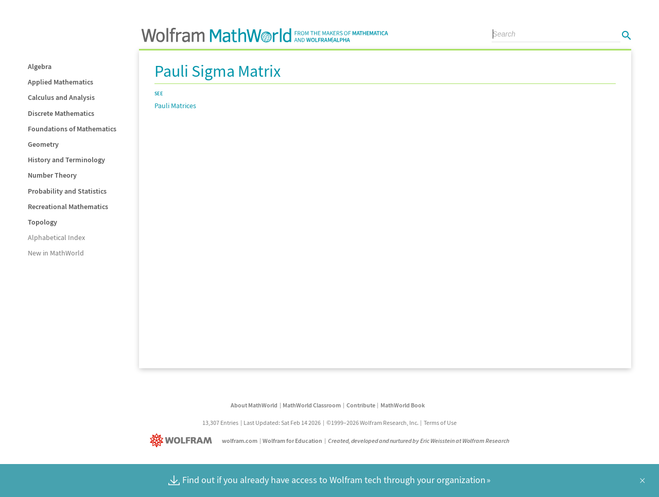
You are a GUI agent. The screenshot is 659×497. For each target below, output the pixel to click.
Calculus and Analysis (61, 97)
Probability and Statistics (67, 191)
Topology (42, 222)
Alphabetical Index (56, 237)
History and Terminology (66, 159)
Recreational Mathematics (68, 206)
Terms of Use (440, 422)
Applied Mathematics (60, 82)
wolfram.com (239, 440)
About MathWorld (254, 405)
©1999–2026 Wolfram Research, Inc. (372, 422)
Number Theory (52, 175)
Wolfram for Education (292, 440)
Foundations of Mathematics (72, 128)
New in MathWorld (56, 253)
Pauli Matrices (175, 105)
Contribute (360, 405)
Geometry (43, 144)
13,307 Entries (220, 422)
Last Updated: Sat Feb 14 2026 (282, 422)
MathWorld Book (402, 405)
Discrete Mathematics (61, 113)
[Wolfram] (183, 440)
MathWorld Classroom (312, 405)
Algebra (39, 66)
